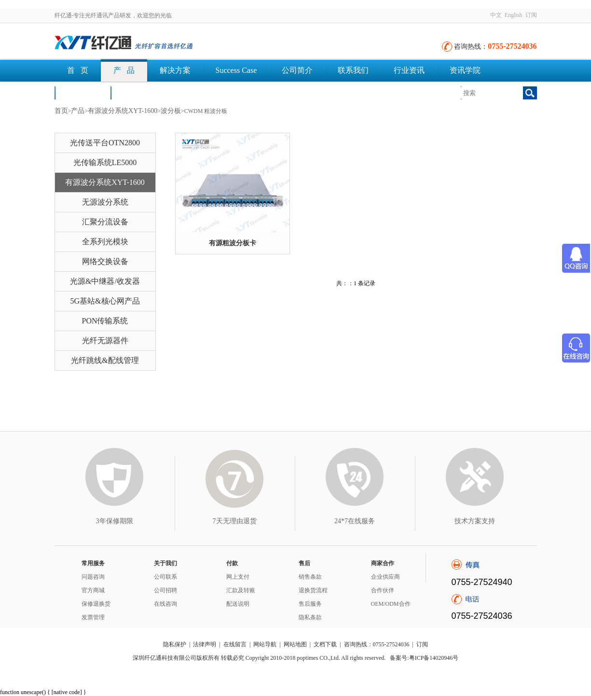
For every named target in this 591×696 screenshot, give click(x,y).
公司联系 (165, 576)
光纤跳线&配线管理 (104, 360)
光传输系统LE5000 (105, 162)
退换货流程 (313, 590)
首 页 (77, 70)
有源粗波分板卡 (232, 243)
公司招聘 (165, 590)
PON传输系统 (105, 321)
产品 (77, 110)
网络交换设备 (105, 261)
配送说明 (237, 603)
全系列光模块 (105, 241)
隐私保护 (174, 644)
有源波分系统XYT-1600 (122, 110)
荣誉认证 (82, 92)
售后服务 (310, 603)
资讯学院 (465, 70)
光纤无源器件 (105, 340)
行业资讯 (409, 70)
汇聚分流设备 (105, 222)
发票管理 (93, 617)
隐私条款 (310, 617)
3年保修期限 (114, 521)
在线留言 (235, 644)
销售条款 (310, 576)
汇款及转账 (240, 590)
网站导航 (264, 644)
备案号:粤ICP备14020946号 (424, 657)
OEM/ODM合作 (391, 603)
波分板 (171, 110)
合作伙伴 (382, 590)
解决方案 (175, 70)
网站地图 (295, 644)
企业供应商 (385, 576)
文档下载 (138, 92)
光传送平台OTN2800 (105, 143)
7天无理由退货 (235, 521)
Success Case (236, 70)
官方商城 (93, 590)
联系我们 (353, 70)
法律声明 (204, 644)
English (513, 15)
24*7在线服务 (354, 521)
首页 (61, 110)
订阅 (531, 15)
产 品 (124, 70)
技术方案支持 (474, 521)
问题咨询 (93, 576)
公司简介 (297, 70)
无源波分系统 (105, 202)
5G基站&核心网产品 (105, 301)
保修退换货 (96, 603)
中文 (496, 15)
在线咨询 (165, 603)
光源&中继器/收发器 (105, 281)
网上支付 (237, 576)
